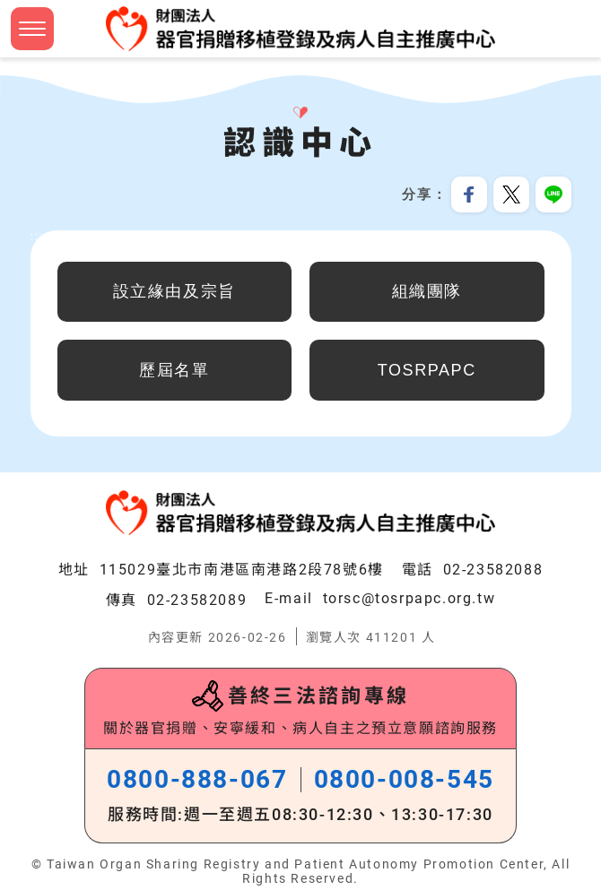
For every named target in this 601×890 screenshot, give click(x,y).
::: (37, 236)
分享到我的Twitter (511, 194)
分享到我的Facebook (469, 194)
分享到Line (553, 194)
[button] (32, 28)
